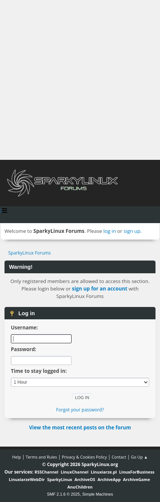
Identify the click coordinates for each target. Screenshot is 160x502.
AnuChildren (80, 487)
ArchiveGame (136, 479)
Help (16, 457)
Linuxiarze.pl (104, 472)
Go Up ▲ (139, 457)
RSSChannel (46, 472)
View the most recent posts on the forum (80, 427)
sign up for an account (99, 288)
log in (109, 231)
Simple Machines (97, 494)
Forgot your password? (80, 410)
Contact (119, 457)
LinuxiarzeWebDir (27, 479)
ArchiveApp (109, 479)
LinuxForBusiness (136, 472)
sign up (132, 231)
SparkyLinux (59, 479)
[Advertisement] (80, 80)
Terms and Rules (41, 457)
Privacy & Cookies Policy (84, 457)
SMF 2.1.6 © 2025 (63, 494)
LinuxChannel (74, 472)
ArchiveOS (85, 479)
